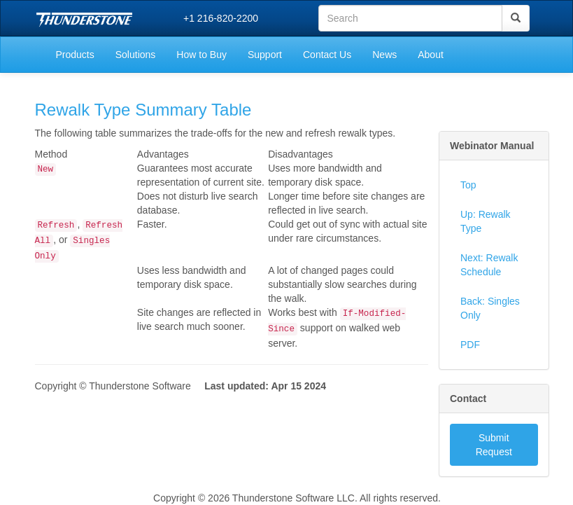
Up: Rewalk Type (485, 221)
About (431, 54)
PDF (470, 344)
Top (468, 185)
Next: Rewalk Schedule (489, 264)
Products (75, 54)
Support (265, 54)
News (384, 54)
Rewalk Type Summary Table (143, 109)
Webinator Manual (492, 145)
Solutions (135, 54)
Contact (468, 398)
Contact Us (327, 54)
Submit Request (494, 444)
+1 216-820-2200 (220, 18)
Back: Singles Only (490, 308)
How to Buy (201, 54)
